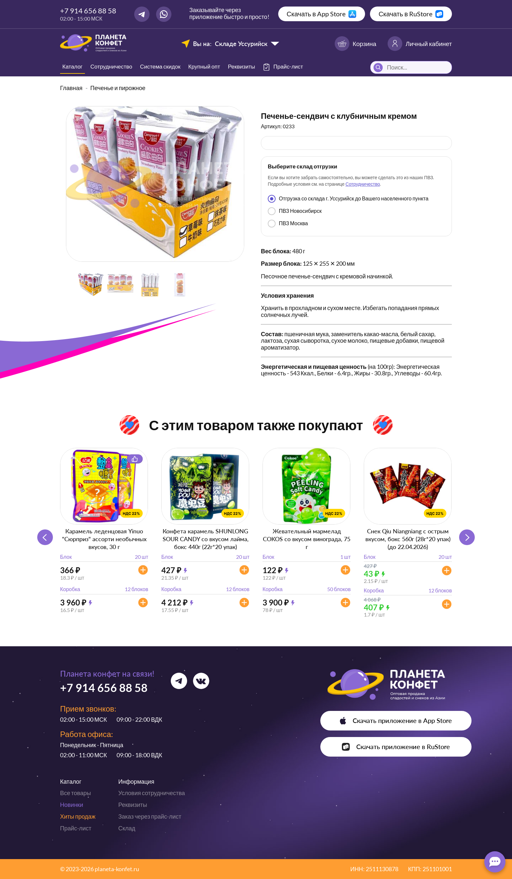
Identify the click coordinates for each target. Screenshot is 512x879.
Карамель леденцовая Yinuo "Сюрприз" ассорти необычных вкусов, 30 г (104, 538)
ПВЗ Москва (288, 224)
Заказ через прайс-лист (149, 816)
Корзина (355, 43)
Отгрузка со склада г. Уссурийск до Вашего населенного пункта (348, 199)
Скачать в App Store (316, 14)
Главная (71, 87)
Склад (126, 828)
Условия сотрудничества (151, 792)
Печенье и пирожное (118, 87)
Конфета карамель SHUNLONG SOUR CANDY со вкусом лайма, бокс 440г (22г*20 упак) (205, 538)
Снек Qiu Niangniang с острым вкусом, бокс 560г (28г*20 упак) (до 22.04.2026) (408, 538)
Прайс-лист (75, 828)
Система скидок (160, 66)
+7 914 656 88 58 (88, 10)
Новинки (71, 804)
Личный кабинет (420, 43)
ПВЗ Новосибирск (295, 211)
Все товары (75, 792)
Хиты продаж (77, 816)
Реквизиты (241, 66)
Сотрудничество (111, 66)
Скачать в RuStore (405, 14)
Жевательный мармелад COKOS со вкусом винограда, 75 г (306, 538)
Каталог (72, 66)
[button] (467, 537)
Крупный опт (204, 66)
